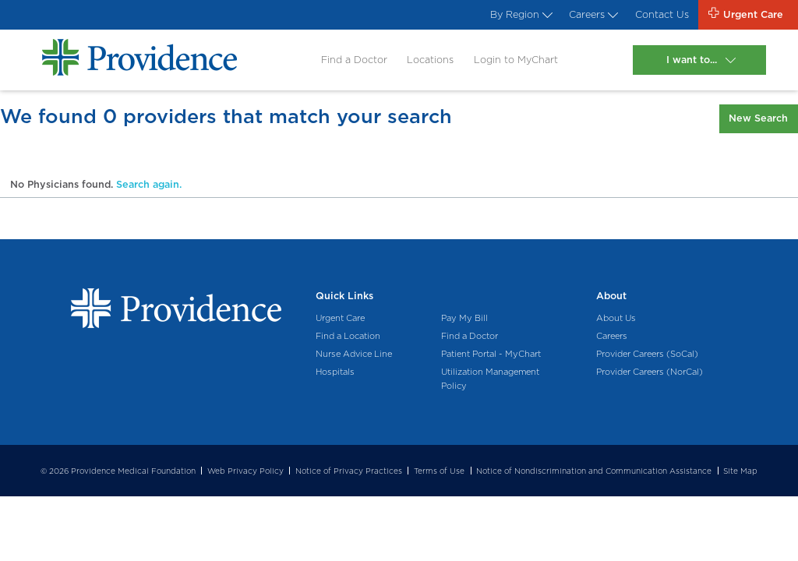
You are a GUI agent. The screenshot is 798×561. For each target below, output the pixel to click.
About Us (616, 317)
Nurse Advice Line (354, 353)
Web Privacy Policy (245, 470)
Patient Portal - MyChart (491, 353)
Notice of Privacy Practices (348, 470)
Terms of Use (439, 470)
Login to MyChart (516, 59)
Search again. (149, 184)
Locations (430, 59)
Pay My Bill (464, 317)
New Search (758, 118)
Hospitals (335, 371)
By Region (519, 14)
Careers (592, 14)
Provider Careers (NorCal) (649, 371)
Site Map (740, 470)
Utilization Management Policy (490, 378)
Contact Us (662, 14)
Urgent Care (340, 317)
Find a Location (348, 335)
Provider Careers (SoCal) (647, 353)
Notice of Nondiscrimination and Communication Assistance (593, 470)
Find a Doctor (354, 59)
